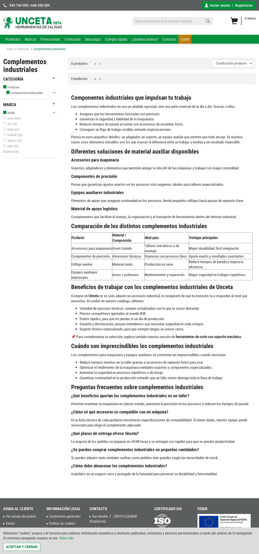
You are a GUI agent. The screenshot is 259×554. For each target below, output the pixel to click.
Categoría (29, 79)
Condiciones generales (65, 516)
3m (7, 124)
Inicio (9, 49)
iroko (8, 129)
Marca (29, 104)
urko (8, 146)
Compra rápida (116, 39)
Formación (73, 39)
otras (8, 118)
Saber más (66, 538)
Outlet (184, 39)
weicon (9, 140)
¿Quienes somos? (145, 39)
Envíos (10, 523)
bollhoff (9, 135)
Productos (13, 39)
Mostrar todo (10, 152)
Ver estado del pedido (21, 516)
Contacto (169, 39)
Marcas (30, 39)
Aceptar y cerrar (21, 546)
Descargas (93, 39)
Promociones (50, 39)
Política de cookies (62, 523)
